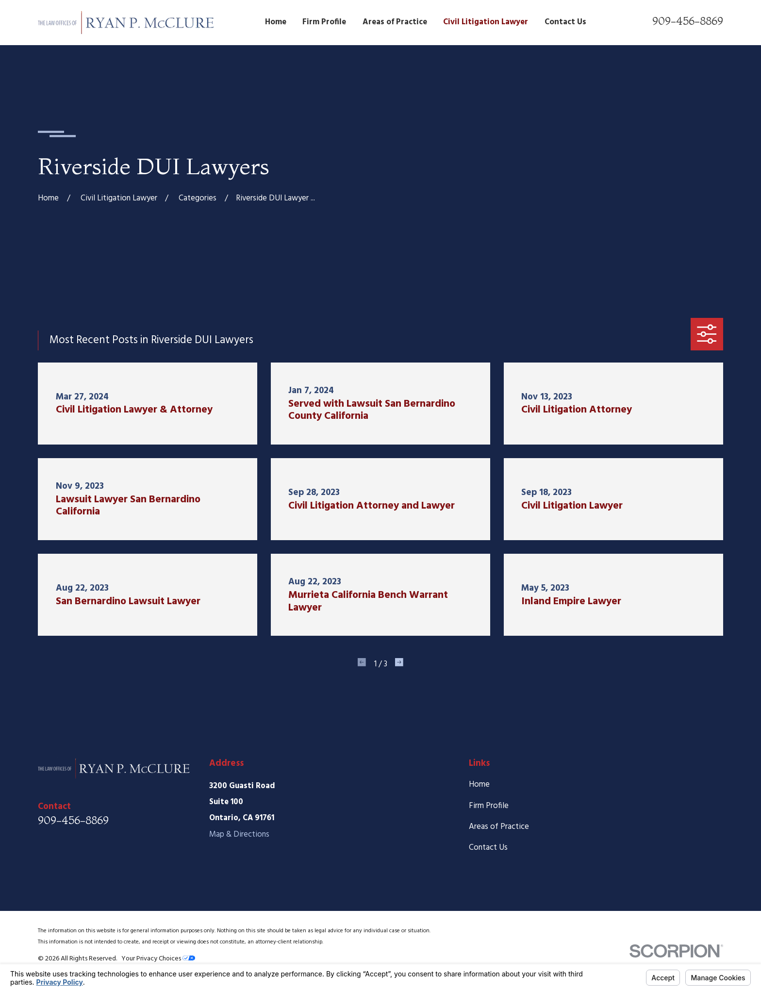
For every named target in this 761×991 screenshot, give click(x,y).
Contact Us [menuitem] (565, 22)
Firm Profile (489, 805)
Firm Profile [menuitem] (324, 22)
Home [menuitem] (275, 22)
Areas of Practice (499, 826)
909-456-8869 (687, 21)
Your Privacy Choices (158, 958)
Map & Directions (239, 834)
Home (479, 784)
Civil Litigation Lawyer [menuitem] (485, 22)
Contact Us (488, 847)
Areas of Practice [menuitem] (395, 22)
